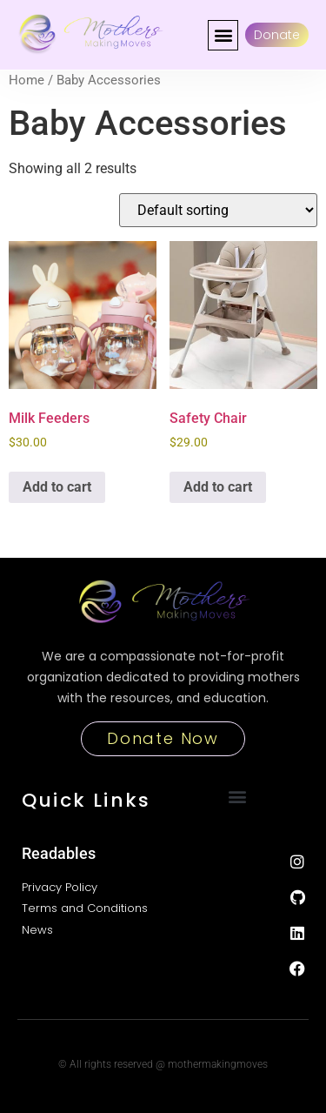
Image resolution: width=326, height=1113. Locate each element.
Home (26, 80)
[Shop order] (218, 210)
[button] (223, 35)
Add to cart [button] (57, 487)
